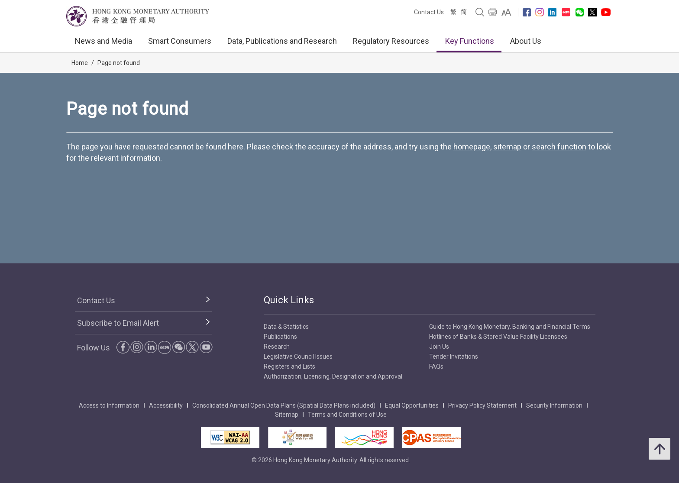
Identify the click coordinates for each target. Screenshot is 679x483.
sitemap (507, 146)
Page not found (118, 62)
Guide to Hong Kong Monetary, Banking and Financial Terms (509, 326)
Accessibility (166, 405)
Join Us (439, 346)
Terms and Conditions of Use (347, 414)
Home (79, 62)
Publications (280, 336)
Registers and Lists (289, 366)
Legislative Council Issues (298, 356)
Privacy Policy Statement (482, 405)
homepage (471, 146)
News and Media (103, 40)
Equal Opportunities (412, 405)
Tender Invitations (453, 356)
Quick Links (289, 300)
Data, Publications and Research (282, 40)
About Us (525, 40)
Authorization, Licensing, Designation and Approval (333, 376)
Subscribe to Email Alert (118, 322)
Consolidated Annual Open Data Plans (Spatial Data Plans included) (283, 405)
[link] (506, 12)
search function (559, 146)
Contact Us (429, 12)
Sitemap (286, 414)
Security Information (554, 405)
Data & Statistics (286, 326)
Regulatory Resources (391, 40)
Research (277, 346)
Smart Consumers (179, 40)
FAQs (436, 366)
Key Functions (469, 40)
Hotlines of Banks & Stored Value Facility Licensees (498, 336)
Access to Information (109, 405)
